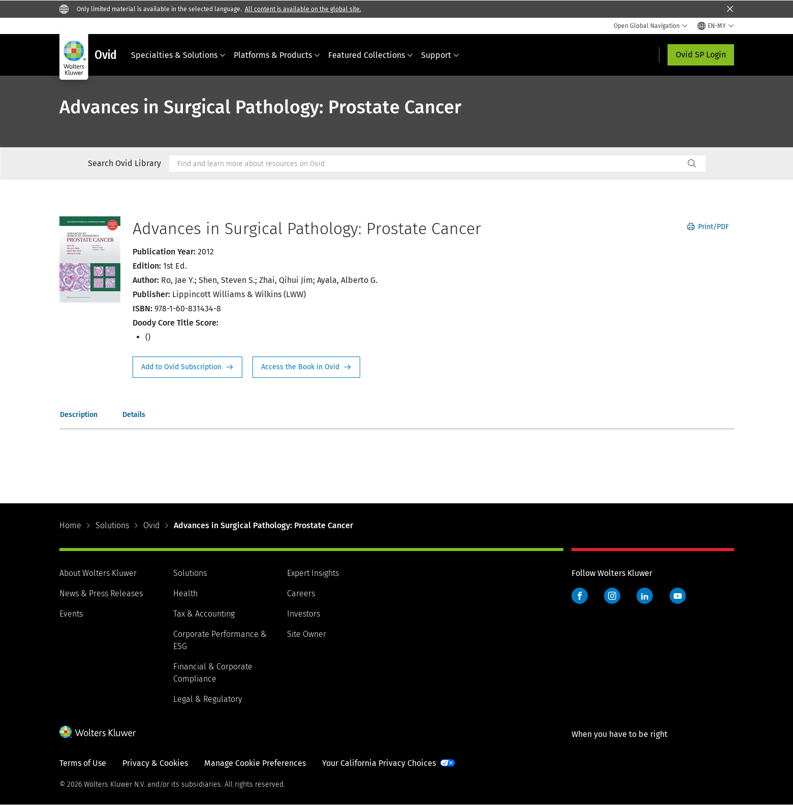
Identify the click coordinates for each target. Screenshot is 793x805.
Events (71, 614)
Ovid (151, 525)
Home (70, 525)
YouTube (678, 596)
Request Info (187, 367)
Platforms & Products (277, 55)
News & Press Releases (101, 593)
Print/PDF (708, 226)
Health (185, 593)
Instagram (612, 596)
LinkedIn (645, 596)
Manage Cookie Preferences (255, 763)
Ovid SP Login (701, 54)
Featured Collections (370, 55)
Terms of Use (82, 763)
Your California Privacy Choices (379, 763)
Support (440, 55)
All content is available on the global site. (303, 9)
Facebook (580, 596)
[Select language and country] (715, 26)
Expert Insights (313, 573)
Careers (301, 593)
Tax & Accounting (204, 614)
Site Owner (306, 634)
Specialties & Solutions (178, 55)
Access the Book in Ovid (306, 367)
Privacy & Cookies (155, 763)
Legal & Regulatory (207, 699)
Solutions (112, 525)
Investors (303, 614)
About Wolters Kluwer (98, 573)
